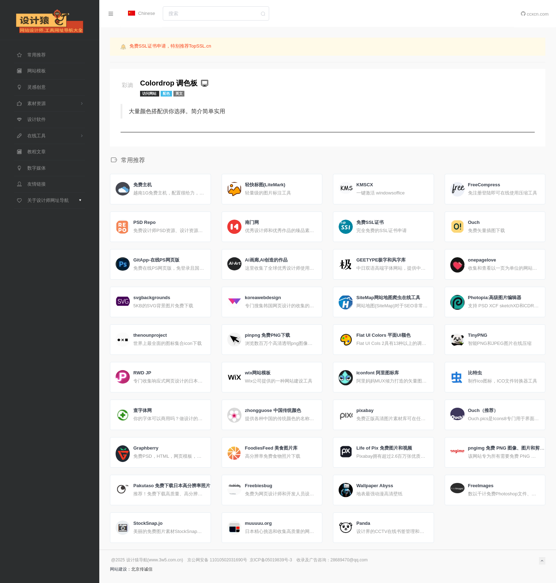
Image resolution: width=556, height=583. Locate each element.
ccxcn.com (535, 14)
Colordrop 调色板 (175, 83)
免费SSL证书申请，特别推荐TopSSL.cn (170, 46)
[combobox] (216, 13)
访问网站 (149, 93)
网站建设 (118, 569)
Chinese (141, 13)
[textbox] (216, 13)
